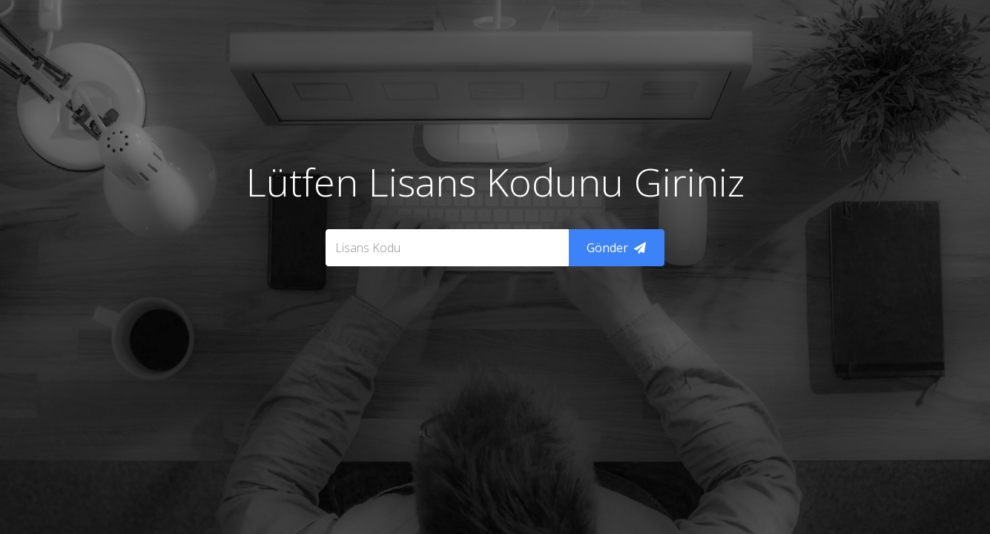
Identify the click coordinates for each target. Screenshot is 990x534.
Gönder (616, 248)
